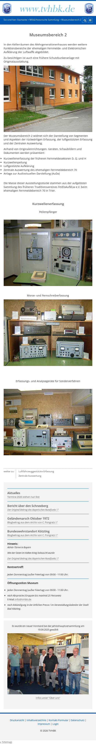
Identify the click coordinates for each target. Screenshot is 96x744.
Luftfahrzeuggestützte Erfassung (36, 471)
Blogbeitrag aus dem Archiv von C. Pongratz (31, 522)
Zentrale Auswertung (30, 475)
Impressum (44, 723)
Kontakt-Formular (58, 720)
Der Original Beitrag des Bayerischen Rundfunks (31, 509)
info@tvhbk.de (23, 599)
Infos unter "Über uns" (48, 697)
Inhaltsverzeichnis (36, 720)
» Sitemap (6, 742)
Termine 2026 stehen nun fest (23, 497)
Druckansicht (17, 720)
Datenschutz (77, 720)
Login (55, 723)
